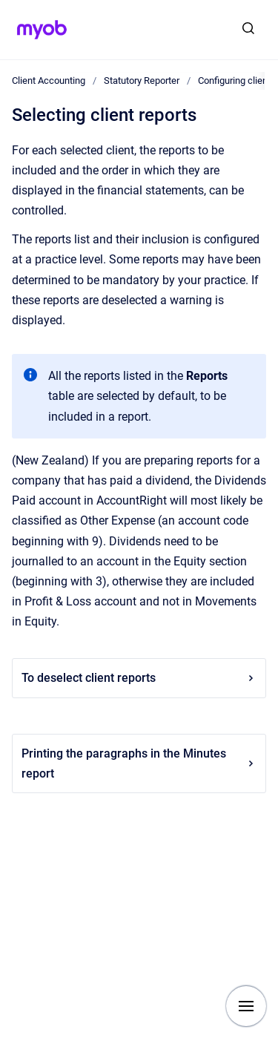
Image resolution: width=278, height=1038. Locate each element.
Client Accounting (48, 80)
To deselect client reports (139, 678)
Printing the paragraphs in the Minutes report (139, 763)
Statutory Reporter (141, 80)
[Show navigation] (246, 1006)
